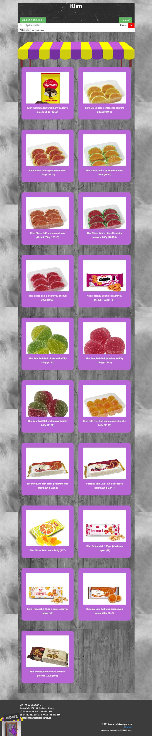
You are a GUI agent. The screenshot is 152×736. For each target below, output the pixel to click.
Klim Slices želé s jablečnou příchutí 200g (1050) (104, 172)
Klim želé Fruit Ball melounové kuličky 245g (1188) (48, 423)
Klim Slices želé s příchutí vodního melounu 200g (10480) (104, 235)
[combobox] (83, 30)
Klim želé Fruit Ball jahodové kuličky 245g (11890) (104, 360)
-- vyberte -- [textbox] (38, 30)
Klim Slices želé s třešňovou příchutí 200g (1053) (48, 297)
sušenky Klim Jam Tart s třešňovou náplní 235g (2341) (104, 485)
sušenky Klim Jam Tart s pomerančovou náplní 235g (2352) (47, 485)
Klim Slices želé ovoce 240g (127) (47, 550)
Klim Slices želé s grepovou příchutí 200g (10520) (47, 172)
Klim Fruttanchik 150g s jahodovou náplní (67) (104, 548)
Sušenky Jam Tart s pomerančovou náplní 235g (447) (104, 611)
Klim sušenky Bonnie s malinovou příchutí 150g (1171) (104, 297)
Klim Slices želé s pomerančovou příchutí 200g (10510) (47, 235)
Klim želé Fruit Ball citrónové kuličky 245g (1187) (48, 360)
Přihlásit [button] (125, 20)
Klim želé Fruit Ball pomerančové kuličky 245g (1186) (104, 423)
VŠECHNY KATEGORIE (33, 20)
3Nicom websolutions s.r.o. (120, 731)
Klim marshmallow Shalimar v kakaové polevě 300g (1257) (47, 109)
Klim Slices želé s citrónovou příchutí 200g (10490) (104, 109)
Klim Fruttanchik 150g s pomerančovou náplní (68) (47, 611)
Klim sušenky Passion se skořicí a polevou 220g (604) (47, 673)
